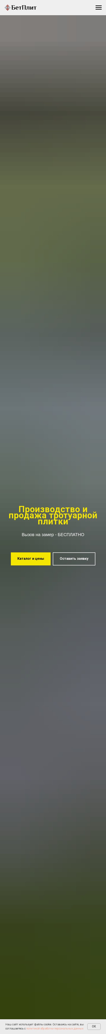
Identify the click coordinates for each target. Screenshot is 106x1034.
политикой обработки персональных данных (54, 1028)
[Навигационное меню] (99, 7)
